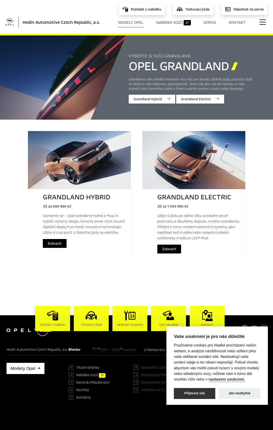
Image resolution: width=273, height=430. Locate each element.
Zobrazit (55, 243)
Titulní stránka (87, 367)
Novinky (82, 390)
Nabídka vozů (173, 22)
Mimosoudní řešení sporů (161, 375)
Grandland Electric (200, 99)
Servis (209, 22)
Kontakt (237, 22)
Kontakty (83, 397)
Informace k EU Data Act (161, 390)
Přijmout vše (194, 393)
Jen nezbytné (239, 393)
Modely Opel (131, 22)
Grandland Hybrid (152, 99)
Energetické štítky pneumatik (165, 382)
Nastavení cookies (155, 367)
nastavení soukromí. (227, 379)
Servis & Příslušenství (92, 382)
